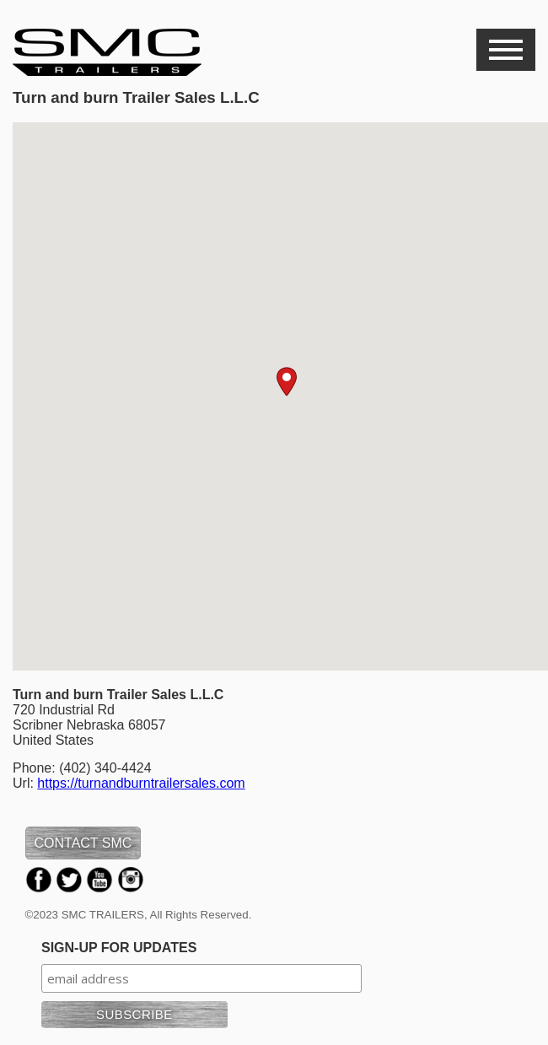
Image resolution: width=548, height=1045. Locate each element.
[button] (287, 381)
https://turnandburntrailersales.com (140, 783)
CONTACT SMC (83, 843)
